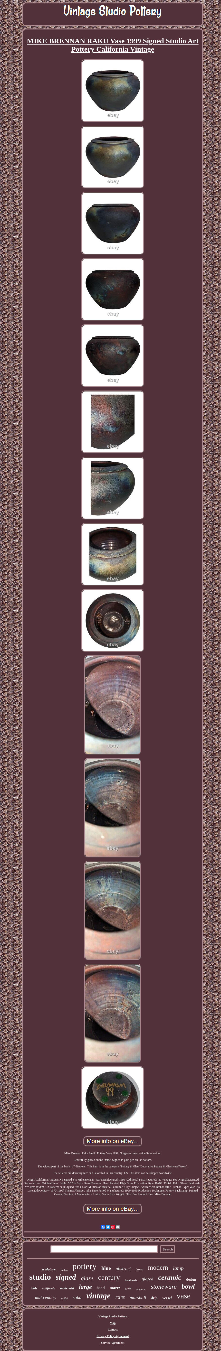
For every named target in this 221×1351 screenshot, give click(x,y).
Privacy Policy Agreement (112, 1336)
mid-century (45, 1297)
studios (64, 1270)
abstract (123, 1268)
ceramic (169, 1277)
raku (77, 1297)
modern (158, 1267)
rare (120, 1297)
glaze (87, 1278)
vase (184, 1295)
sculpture (49, 1269)
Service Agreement (112, 1342)
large (85, 1287)
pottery (84, 1266)
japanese (141, 1288)
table (34, 1288)
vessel (167, 1298)
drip (154, 1298)
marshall (138, 1297)
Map (113, 1323)
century (109, 1277)
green (128, 1288)
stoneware (164, 1286)
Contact (113, 1329)
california (48, 1288)
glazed (147, 1278)
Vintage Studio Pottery (112, 1316)
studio (40, 1276)
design (191, 1279)
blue (106, 1268)
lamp (178, 1268)
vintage (98, 1295)
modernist (67, 1288)
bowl (188, 1286)
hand (101, 1288)
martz (115, 1288)
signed (66, 1277)
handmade (131, 1280)
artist (64, 1298)
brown (139, 1269)
